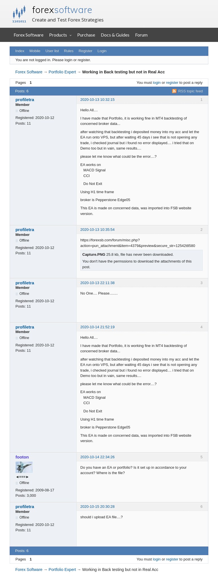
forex (62, 9)
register (172, 82)
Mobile (35, 51)
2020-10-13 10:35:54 (97, 229)
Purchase (86, 34)
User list (52, 51)
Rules (68, 51)
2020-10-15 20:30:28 (97, 506)
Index (19, 51)
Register (85, 51)
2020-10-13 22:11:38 (97, 283)
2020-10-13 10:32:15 (97, 99)
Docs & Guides (115, 34)
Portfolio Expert (62, 72)
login (157, 82)
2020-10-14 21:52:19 (97, 327)
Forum (141, 34)
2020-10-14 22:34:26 (97, 457)
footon (22, 457)
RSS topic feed (190, 91)
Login (102, 51)
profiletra (25, 99)
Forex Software (28, 34)
